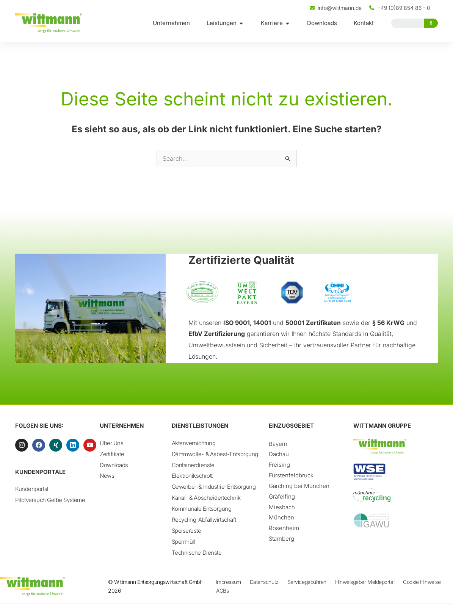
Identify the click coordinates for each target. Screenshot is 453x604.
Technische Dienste (197, 553)
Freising (279, 464)
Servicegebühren (306, 582)
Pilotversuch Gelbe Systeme (50, 500)
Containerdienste (193, 465)
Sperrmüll (184, 542)
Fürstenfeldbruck (291, 475)
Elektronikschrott (192, 476)
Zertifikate (112, 454)
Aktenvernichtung (194, 443)
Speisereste (186, 531)
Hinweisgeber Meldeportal (364, 582)
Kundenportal (32, 489)
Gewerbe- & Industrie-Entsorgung (214, 487)
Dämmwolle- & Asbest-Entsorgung (215, 454)
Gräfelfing (282, 496)
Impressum (228, 582)
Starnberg (281, 538)
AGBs (222, 590)
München (281, 517)
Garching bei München (299, 485)
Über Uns (111, 443)
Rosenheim (284, 528)
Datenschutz (264, 582)
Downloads (114, 465)
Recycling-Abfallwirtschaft (204, 520)
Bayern (278, 443)
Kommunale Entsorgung (202, 509)
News (107, 476)
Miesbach (282, 507)
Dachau (279, 454)
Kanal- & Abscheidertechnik (206, 498)
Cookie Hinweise (421, 582)
